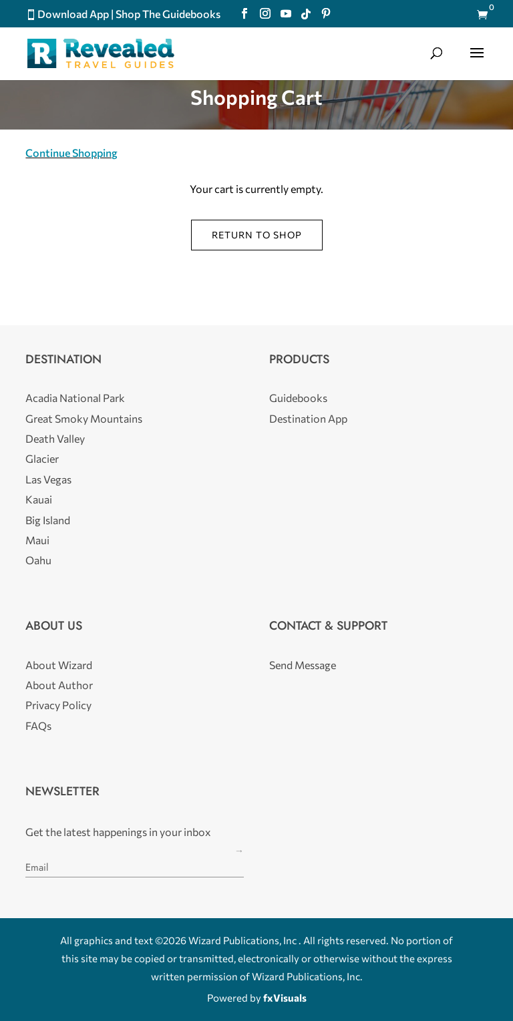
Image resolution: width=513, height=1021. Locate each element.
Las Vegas (48, 479)
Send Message (302, 664)
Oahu (38, 560)
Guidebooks (298, 397)
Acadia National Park (75, 397)
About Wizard (58, 664)
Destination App (308, 418)
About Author (59, 684)
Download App (73, 13)
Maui (37, 540)
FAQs (38, 725)
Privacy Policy (58, 704)
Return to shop (257, 234)
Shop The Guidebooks (168, 13)
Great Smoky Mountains (83, 418)
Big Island (47, 520)
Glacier (42, 458)
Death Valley (55, 438)
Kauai (38, 499)
